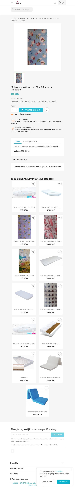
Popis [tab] (18, 141)
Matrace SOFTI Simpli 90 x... (50, 207)
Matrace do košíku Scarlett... (24, 310)
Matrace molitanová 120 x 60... (24, 241)
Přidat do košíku (31, 110)
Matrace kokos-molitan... (51, 344)
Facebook (12, 451)
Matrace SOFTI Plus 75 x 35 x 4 (24, 207)
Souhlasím (63, 482)
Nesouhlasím (47, 482)
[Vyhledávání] (22, 9)
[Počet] (13, 110)
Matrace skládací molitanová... (50, 378)
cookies (59, 471)
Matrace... (24, 378)
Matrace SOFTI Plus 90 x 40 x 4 (24, 344)
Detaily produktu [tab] (30, 141)
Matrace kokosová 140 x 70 (24, 275)
